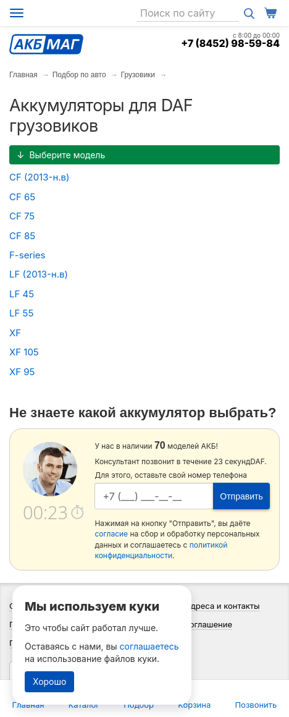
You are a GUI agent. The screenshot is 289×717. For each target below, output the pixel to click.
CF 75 (22, 216)
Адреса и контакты (222, 606)
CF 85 (22, 236)
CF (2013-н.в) (39, 177)
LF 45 (21, 294)
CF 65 (22, 197)
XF (15, 333)
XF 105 (24, 352)
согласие (111, 533)
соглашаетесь (149, 646)
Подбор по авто (79, 74)
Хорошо (49, 681)
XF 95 (22, 372)
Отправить (241, 496)
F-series (27, 255)
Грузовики (138, 74)
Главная (23, 74)
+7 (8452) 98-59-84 (230, 43)
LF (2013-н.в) (38, 274)
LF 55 (21, 313)
